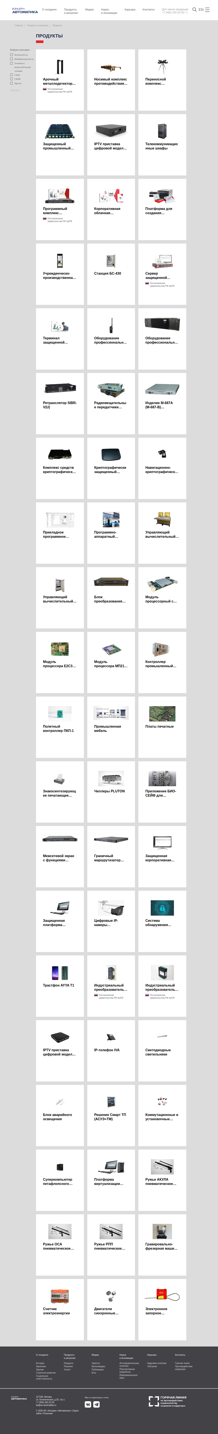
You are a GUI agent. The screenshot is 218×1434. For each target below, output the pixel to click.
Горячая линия (182, 1363)
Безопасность (18, 54)
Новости (96, 1363)
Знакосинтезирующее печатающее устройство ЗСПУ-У (59, 795)
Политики (48, 1413)
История (40, 1363)
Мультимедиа (98, 1366)
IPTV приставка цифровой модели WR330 (110, 148)
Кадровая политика (156, 1363)
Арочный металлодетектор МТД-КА (57, 83)
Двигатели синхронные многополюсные (108, 1313)
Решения (68, 1366)
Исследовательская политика (129, 1364)
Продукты (68, 1363)
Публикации (97, 1369)
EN (201, 9)
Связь (15, 74)
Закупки (40, 1369)
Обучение (152, 1366)
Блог (94, 1373)
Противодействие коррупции (184, 1367)
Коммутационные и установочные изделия (161, 1119)
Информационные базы (128, 1376)
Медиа (89, 9)
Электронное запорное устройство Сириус (161, 1313)
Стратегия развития (46, 1373)
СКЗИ (15, 79)
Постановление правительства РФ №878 (59, 90)
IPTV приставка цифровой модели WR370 (58, 1054)
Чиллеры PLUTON (109, 791)
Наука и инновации (109, 11)
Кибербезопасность (18, 59)
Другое (16, 83)
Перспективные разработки (127, 1370)
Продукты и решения (71, 11)
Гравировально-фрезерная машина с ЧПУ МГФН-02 (161, 1248)
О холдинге (49, 9)
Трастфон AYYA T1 (58, 985)
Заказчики (41, 1366)
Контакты (149, 9)
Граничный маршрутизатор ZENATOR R (107, 860)
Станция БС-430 (107, 273)
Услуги (67, 1369)
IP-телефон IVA (107, 1050)
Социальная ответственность (44, 1377)
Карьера (130, 9)
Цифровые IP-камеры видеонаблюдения (110, 925)
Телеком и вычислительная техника (18, 67)
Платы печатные (159, 726)
